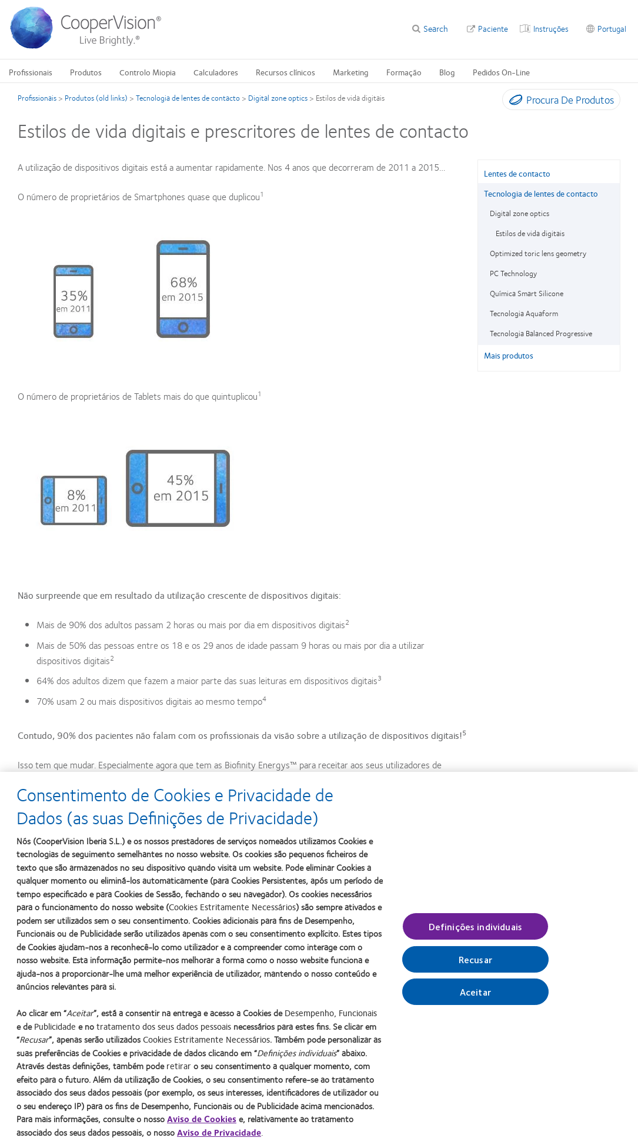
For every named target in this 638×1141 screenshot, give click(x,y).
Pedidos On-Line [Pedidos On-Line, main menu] (501, 71)
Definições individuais (476, 933)
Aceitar (475, 998)
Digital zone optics (278, 98)
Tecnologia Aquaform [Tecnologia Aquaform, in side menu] (524, 313)
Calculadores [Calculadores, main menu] (215, 71)
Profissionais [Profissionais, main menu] (30, 71)
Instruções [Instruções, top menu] (551, 28)
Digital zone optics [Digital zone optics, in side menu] (519, 213)
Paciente (493, 28)
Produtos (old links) (96, 98)
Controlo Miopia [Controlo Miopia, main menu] (147, 71)
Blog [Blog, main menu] (447, 71)
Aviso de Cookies (201, 1126)
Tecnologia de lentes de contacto (188, 98)
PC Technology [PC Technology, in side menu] (513, 273)
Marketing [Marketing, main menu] (351, 71)
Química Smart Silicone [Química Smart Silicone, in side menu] (526, 293)
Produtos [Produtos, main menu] (86, 71)
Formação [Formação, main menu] (404, 71)
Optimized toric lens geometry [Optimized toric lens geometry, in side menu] (538, 253)
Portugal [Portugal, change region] (611, 28)
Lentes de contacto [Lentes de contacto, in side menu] (517, 173)
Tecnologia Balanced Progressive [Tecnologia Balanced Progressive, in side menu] (541, 333)
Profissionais (37, 98)
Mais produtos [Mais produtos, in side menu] (508, 355)
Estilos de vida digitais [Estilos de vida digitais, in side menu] (530, 233)
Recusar (475, 966)
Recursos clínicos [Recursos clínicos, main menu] (285, 71)
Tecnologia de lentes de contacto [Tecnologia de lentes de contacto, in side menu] (541, 193)
